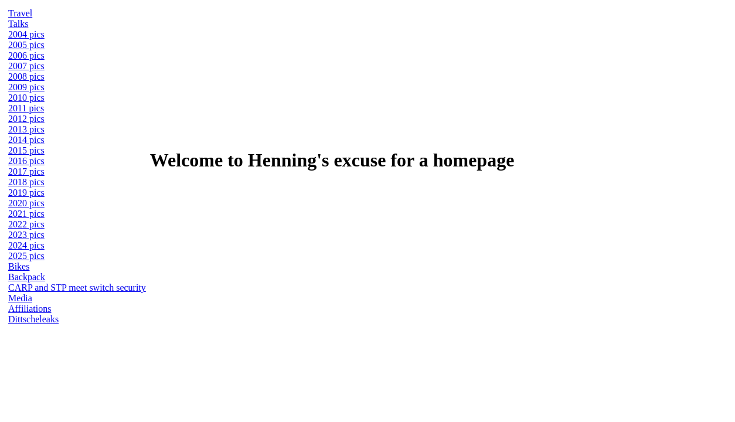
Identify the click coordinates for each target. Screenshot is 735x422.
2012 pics (26, 119)
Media (20, 298)
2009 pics (26, 87)
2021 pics (26, 214)
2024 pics (26, 245)
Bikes (18, 266)
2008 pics (26, 76)
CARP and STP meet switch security (77, 287)
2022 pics (26, 224)
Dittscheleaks (33, 319)
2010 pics (26, 98)
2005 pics (26, 45)
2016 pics (26, 161)
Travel (20, 13)
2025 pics (26, 256)
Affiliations (29, 309)
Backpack (26, 277)
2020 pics (26, 203)
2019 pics (26, 193)
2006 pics (26, 55)
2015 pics (26, 150)
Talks (18, 24)
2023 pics (26, 235)
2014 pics (26, 140)
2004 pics (26, 34)
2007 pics (26, 66)
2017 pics (26, 171)
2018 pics (26, 182)
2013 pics (26, 129)
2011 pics (26, 108)
